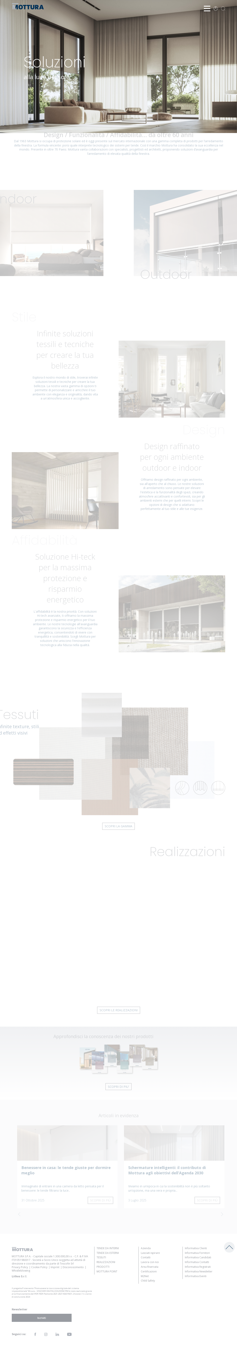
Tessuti (101, 1257)
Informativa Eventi (195, 1276)
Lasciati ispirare (150, 1253)
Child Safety (148, 1280)
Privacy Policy (20, 1267)
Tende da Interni (108, 1248)
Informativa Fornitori (197, 1253)
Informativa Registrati (198, 1267)
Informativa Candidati (198, 1257)
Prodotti (103, 1267)
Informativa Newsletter (198, 1271)
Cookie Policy (39, 1267)
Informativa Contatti (197, 1262)
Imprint (55, 1267)
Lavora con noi (150, 1262)
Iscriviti (41, 1318)
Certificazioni (149, 1271)
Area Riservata (149, 1267)
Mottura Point (107, 1271)
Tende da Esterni (108, 1253)
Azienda (146, 1248)
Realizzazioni (106, 1262)
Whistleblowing (21, 1270)
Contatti (145, 1257)
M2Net (145, 1276)
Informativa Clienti (196, 1248)
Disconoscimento (73, 1267)
